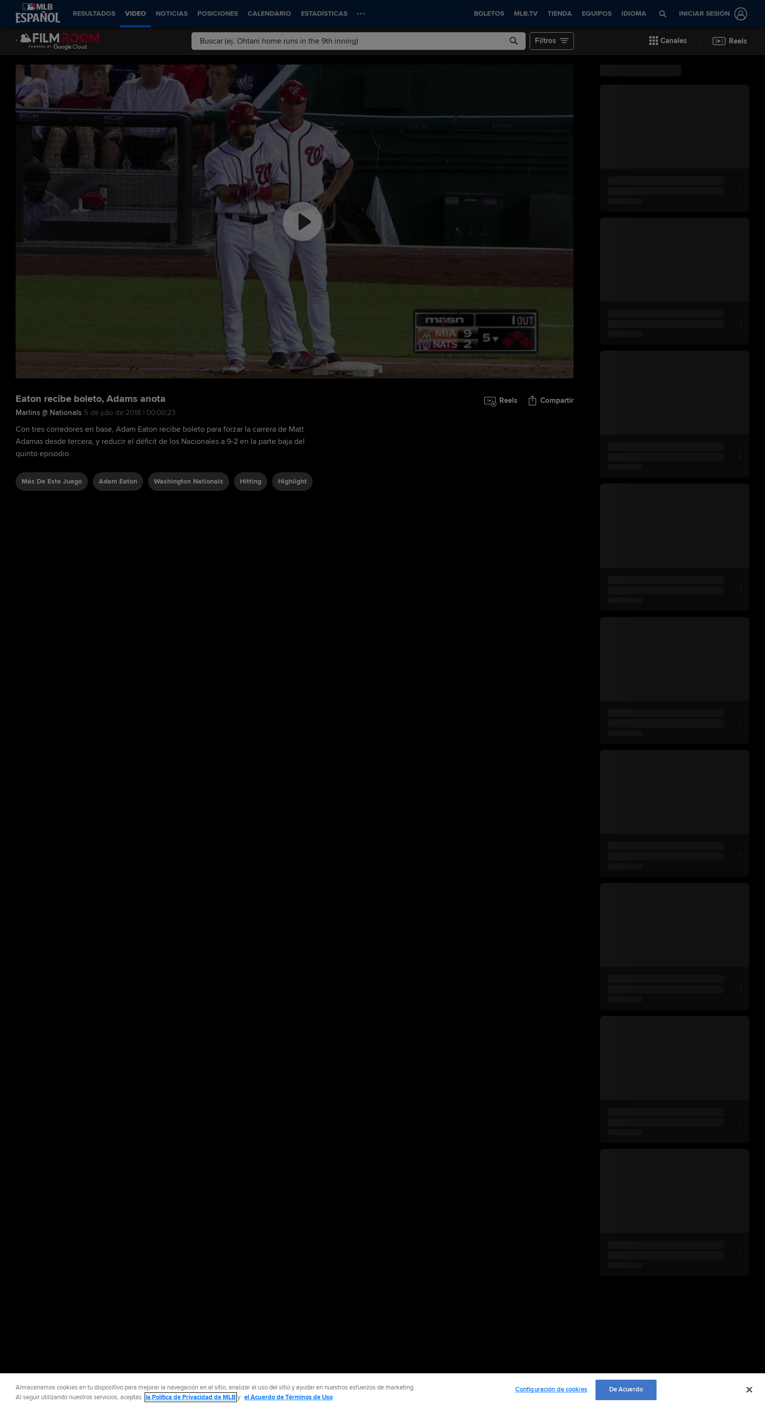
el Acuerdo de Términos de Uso (288, 1397)
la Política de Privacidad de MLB (191, 1397)
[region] (382, 1390)
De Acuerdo (626, 1389)
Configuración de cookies (551, 1389)
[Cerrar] (749, 1389)
